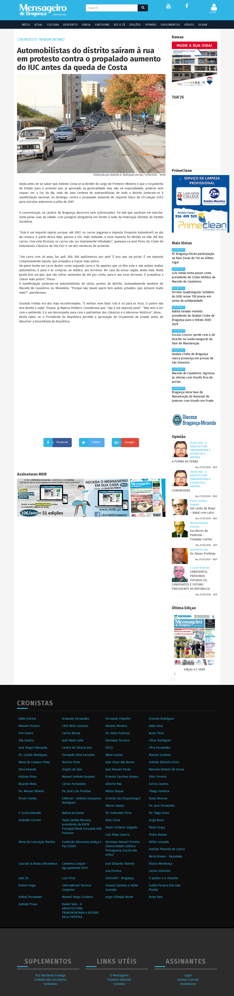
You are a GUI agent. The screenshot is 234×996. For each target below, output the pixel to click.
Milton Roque (114, 791)
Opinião (148, 24)
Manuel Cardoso (160, 755)
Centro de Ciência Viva (77, 748)
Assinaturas (188, 984)
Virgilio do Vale (72, 769)
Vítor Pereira (157, 777)
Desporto (67, 24)
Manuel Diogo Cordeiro (77, 897)
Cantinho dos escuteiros (50, 980)
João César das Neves (120, 762)
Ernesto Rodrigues (161, 719)
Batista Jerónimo (73, 813)
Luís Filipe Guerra (117, 835)
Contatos (119, 984)
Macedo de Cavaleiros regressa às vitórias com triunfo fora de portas (193, 377)
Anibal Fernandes (30, 897)
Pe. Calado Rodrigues (33, 755)
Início (23, 24)
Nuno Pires (156, 733)
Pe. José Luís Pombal (76, 791)
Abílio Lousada (159, 842)
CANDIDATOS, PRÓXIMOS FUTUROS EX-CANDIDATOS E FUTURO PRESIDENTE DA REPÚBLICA (191, 580)
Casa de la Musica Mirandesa (38, 864)
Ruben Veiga (27, 885)
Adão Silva (156, 726)
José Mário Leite (199, 549)
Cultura (50, 24)
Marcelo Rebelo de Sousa (166, 769)
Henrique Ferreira (117, 740)
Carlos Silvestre (160, 871)
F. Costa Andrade (199, 567)
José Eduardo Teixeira (119, 864)
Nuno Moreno (158, 798)
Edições (132, 24)
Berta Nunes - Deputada (165, 856)
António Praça (28, 904)
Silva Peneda (27, 769)
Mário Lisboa (113, 755)
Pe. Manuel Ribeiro (31, 791)
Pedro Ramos (158, 835)
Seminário (50, 984)
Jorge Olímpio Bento (119, 897)
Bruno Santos (28, 798)
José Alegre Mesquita (33, 748)
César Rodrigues (160, 740)
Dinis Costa (112, 820)
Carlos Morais (71, 733)
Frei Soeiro (26, 733)
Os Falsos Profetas (202, 553)
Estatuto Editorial (119, 980)
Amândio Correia (30, 820)
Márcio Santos (114, 806)
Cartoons (99, 24)
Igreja (83, 24)
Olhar (200, 24)
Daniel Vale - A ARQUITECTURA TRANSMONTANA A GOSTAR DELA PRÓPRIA (200, 450)
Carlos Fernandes (74, 784)
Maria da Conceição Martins (37, 842)
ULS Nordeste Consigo (50, 975)
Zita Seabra (26, 740)
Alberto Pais (113, 784)
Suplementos (167, 24)
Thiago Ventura (159, 791)
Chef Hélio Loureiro (75, 726)
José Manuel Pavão (118, 769)
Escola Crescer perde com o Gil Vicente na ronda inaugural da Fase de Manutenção (193, 339)
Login (188, 975)
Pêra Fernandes (159, 748)
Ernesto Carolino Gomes (121, 777)
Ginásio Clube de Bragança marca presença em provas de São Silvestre (192, 358)
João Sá (23, 878)
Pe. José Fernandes (162, 806)
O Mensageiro (119, 975)
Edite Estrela (27, 719)
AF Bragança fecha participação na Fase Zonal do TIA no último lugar (193, 258)
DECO (109, 748)
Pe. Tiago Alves (159, 813)
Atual (36, 24)
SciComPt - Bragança (119, 878)
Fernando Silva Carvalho (78, 755)
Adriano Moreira (116, 726)
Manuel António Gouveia (78, 777)
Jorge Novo (156, 820)
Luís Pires (68, 878)
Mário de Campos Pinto (34, 762)
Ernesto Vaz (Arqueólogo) (122, 798)
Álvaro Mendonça (160, 864)
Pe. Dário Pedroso (117, 733)
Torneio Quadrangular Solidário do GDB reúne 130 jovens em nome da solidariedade (193, 296)
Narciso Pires (71, 762)
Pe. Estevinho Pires (118, 813)
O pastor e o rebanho (163, 878)
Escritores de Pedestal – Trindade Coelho (201, 535)
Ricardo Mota (27, 784)
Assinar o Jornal (188, 980)
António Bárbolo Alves (164, 762)
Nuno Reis (156, 897)
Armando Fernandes (75, 719)
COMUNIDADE (181, 490)
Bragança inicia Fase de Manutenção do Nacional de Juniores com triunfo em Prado (193, 396)
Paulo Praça (157, 827)
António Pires (28, 777)
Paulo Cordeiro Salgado (121, 827)
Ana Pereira (113, 871)
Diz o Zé (117, 24)
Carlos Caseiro (158, 784)
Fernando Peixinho (118, 719)
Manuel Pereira (29, 726)
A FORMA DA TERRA (185, 461)
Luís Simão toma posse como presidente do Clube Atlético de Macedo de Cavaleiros (193, 277)
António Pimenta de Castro (167, 849)
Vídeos (186, 24)
